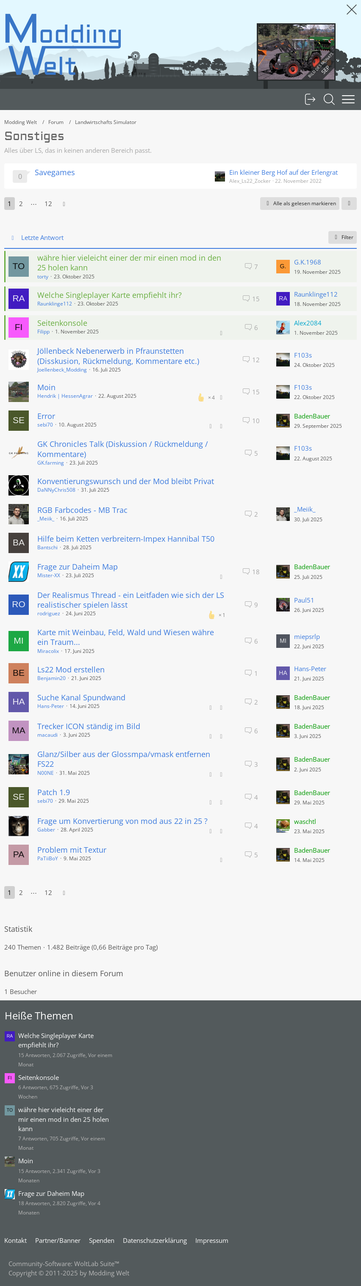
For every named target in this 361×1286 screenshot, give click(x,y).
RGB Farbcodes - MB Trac (82, 510)
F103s (303, 355)
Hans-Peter (310, 668)
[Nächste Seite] (64, 203)
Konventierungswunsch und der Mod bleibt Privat (125, 481)
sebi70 (45, 424)
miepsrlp (307, 636)
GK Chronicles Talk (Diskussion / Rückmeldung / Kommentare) (122, 449)
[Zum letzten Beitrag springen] (283, 266)
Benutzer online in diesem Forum (63, 973)
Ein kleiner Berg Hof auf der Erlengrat (283, 172)
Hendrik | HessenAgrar (65, 395)
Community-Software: (63, 1263)
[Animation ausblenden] (352, 9)
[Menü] (348, 99)
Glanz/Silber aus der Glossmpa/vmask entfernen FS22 (123, 759)
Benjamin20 (51, 678)
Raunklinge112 (54, 303)
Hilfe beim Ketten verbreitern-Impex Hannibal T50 (125, 539)
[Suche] (329, 99)
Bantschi (47, 547)
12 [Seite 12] (48, 203)
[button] (349, 203)
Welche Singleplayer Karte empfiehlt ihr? (109, 295)
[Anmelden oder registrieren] (310, 99)
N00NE (45, 773)
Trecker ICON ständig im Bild (88, 726)
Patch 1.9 (53, 792)
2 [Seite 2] (21, 203)
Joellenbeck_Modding (62, 369)
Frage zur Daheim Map (77, 567)
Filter (342, 237)
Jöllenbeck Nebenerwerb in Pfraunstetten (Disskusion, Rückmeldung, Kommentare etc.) (118, 356)
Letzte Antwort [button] (42, 237)
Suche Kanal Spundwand (81, 697)
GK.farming (50, 462)
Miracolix (48, 651)
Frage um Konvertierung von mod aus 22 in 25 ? (122, 821)
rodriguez (48, 613)
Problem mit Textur (71, 850)
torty (42, 276)
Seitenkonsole (62, 323)
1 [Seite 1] (9, 203)
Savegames (55, 172)
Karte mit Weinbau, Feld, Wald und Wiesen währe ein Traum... (125, 637)
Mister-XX (48, 575)
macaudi (47, 734)
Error (46, 416)
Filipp (43, 331)
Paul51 (304, 600)
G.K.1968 (307, 262)
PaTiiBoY (47, 858)
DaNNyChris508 (56, 489)
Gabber (46, 829)
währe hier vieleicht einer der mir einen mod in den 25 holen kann (129, 263)
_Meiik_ (45, 518)
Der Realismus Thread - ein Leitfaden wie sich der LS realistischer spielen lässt (130, 600)
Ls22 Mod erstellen (71, 669)
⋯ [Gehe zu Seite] (34, 203)
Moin (46, 387)
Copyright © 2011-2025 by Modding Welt (68, 1273)
